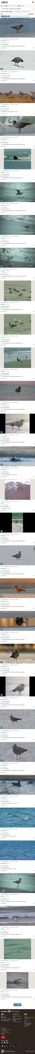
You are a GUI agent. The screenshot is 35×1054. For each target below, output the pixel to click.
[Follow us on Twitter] (4, 1042)
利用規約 (3, 1033)
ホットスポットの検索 (6, 1019)
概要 (25, 1014)
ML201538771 (3, 179)
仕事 (25, 1021)
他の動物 (19, 5)
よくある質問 (27, 1024)
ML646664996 (4, 674)
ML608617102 (3, 146)
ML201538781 (3, 378)
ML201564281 (3, 969)
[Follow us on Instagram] (7, 1042)
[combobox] (17, 8)
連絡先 (25, 1026)
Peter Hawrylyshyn (6, 570)
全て (23, 5)
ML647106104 (3, 575)
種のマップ (3, 1016)
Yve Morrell (4, 42)
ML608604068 (4, 870)
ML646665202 (4, 608)
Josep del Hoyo (5, 471)
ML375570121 (3, 113)
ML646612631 (3, 706)
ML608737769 (4, 542)
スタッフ (26, 1020)
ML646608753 (4, 443)
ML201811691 (3, 936)
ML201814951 (3, 245)
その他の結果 (17, 1004)
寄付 (3, 1037)
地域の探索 (3, 1017)
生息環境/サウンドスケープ (9, 5)
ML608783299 (4, 805)
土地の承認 (3, 1028)
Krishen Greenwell (6, 603)
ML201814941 (3, 278)
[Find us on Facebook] (2, 1042)
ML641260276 (4, 772)
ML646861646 (4, 411)
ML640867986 (4, 80)
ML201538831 (3, 311)
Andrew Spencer (5, 108)
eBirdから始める (27, 1023)
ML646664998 (4, 641)
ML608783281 (4, 476)
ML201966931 (3, 510)
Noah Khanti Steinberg (6, 75)
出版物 (14, 1020)
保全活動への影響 (16, 1018)
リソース (26, 1016)
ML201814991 (3, 212)
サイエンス (16, 1014)
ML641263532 (4, 739)
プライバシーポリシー (6, 1032)
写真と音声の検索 (5, 1020)
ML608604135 (4, 837)
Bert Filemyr (4, 734)
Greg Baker (4, 207)
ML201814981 (3, 903)
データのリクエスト (17, 1021)
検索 (2, 1014)
